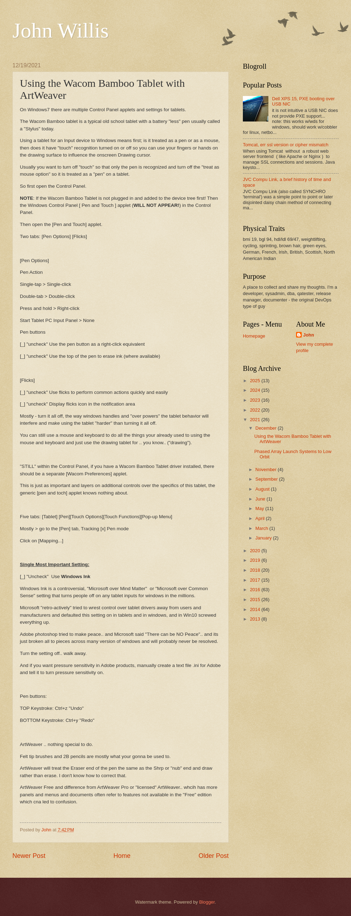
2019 (255, 560)
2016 (255, 589)
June (261, 499)
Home (121, 855)
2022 (255, 410)
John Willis (60, 30)
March (262, 528)
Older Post (214, 855)
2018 (255, 570)
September (267, 479)
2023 (255, 400)
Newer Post (28, 855)
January (264, 538)
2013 (255, 619)
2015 (255, 599)
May (260, 508)
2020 (255, 550)
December (266, 428)
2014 (255, 609)
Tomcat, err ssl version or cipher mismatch (285, 144)
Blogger (207, 902)
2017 (255, 580)
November (266, 469)
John (308, 335)
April (260, 518)
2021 (255, 419)
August (263, 489)
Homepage (254, 336)
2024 (255, 390)
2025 (255, 380)
